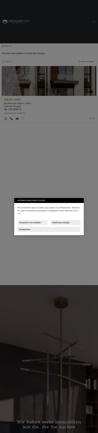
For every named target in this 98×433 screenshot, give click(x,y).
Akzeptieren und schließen (30, 222)
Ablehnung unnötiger (61, 222)
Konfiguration (24, 229)
